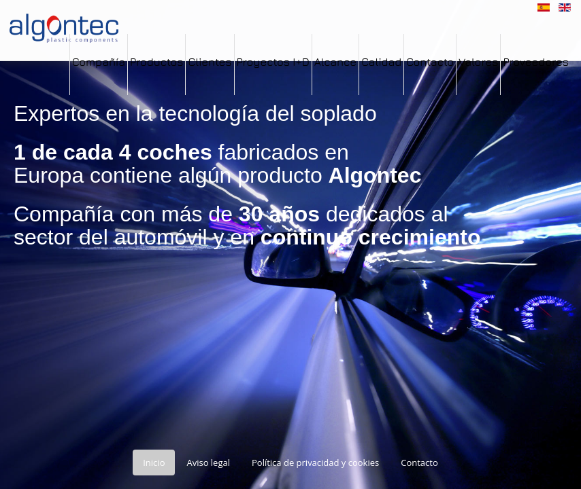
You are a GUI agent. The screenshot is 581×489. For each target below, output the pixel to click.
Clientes (209, 62)
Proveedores (536, 62)
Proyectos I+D (273, 62)
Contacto (430, 62)
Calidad (381, 62)
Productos (156, 62)
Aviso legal (208, 462)
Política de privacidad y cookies (315, 462)
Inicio (154, 462)
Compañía (98, 62)
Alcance (335, 62)
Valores (478, 62)
